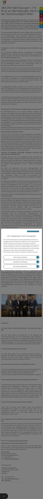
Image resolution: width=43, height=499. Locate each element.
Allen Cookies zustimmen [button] (20, 257)
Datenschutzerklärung (33, 231)
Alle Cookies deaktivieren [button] (20, 266)
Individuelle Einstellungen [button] (20, 262)
